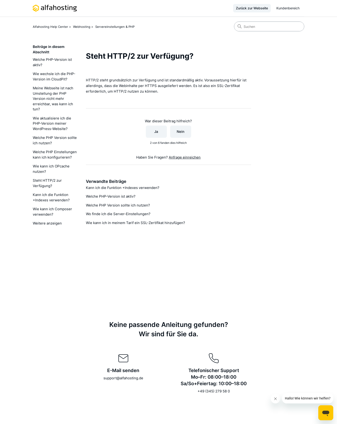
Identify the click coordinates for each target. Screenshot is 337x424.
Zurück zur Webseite (252, 8)
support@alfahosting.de (123, 378)
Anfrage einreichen (185, 157)
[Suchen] (269, 26)
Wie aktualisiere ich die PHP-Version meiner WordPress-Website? (52, 123)
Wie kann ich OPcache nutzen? (51, 169)
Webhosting (81, 27)
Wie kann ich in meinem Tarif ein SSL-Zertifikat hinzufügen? (135, 223)
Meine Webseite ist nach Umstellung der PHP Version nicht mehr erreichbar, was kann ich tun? (53, 98)
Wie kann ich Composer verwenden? (52, 212)
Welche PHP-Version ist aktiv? (52, 62)
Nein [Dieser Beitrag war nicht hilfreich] (180, 131)
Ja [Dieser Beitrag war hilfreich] (156, 131)
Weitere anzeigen (47, 223)
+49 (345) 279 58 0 (214, 391)
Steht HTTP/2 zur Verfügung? (47, 183)
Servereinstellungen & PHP (115, 27)
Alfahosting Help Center (50, 27)
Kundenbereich (288, 8)
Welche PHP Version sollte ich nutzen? (55, 140)
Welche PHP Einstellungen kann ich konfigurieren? (55, 154)
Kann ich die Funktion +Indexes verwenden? (51, 197)
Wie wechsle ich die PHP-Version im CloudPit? (54, 76)
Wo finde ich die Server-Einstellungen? (118, 214)
